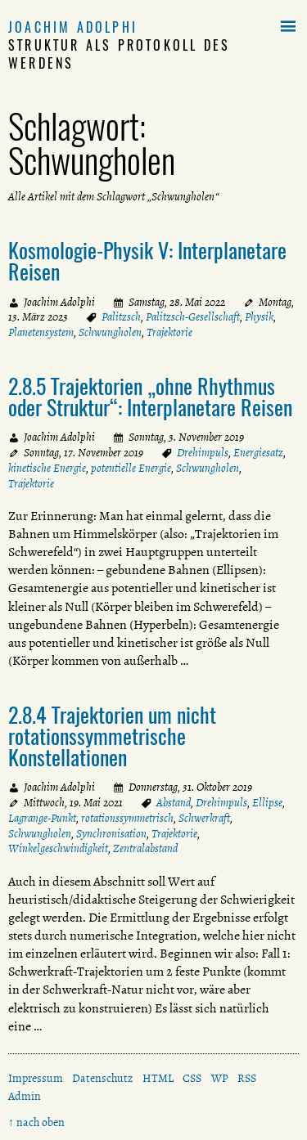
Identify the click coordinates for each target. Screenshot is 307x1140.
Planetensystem (41, 332)
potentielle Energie (131, 468)
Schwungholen (110, 332)
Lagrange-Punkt (42, 818)
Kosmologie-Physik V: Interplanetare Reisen (147, 260)
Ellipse (267, 802)
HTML (158, 1078)
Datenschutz (102, 1078)
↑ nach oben (36, 1122)
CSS (192, 1078)
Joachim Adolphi (73, 27)
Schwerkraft (204, 818)
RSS (246, 1078)
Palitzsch (121, 317)
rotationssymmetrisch (127, 818)
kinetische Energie (47, 468)
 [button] (288, 27)
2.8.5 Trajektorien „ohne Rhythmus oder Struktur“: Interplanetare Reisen (150, 396)
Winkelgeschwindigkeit (58, 848)
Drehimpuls (202, 452)
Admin (24, 1096)
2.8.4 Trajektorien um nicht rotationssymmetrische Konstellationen (112, 735)
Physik (259, 317)
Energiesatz (258, 452)
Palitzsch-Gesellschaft (193, 317)
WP (219, 1078)
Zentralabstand (145, 848)
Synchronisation (111, 834)
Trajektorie (169, 332)
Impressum (35, 1078)
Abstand (173, 802)
